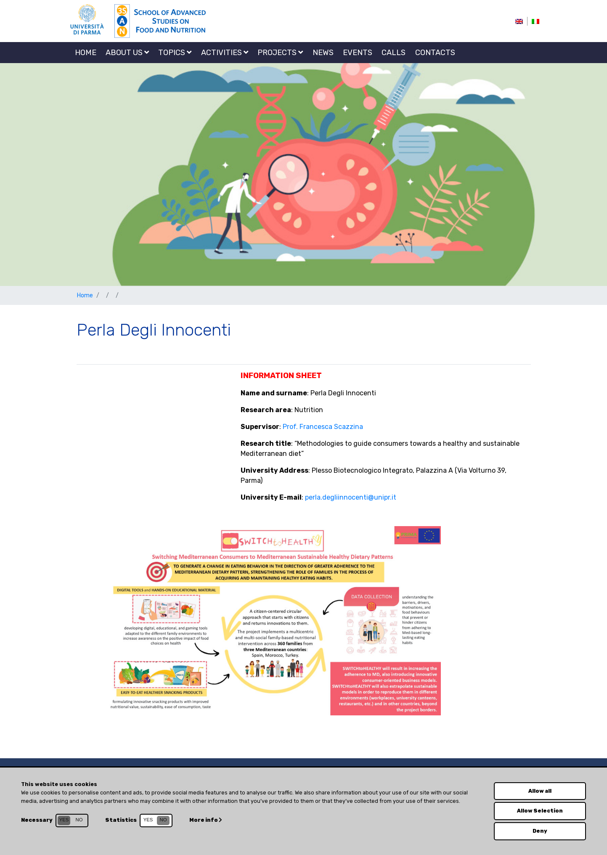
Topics (174, 52)
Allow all (540, 790)
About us (127, 52)
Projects (280, 52)
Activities (224, 52)
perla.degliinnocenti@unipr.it (350, 497)
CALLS (394, 52)
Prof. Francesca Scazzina (323, 427)
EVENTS (357, 52)
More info (206, 819)
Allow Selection (540, 810)
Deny (540, 831)
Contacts (435, 52)
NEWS (323, 52)
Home (85, 52)
